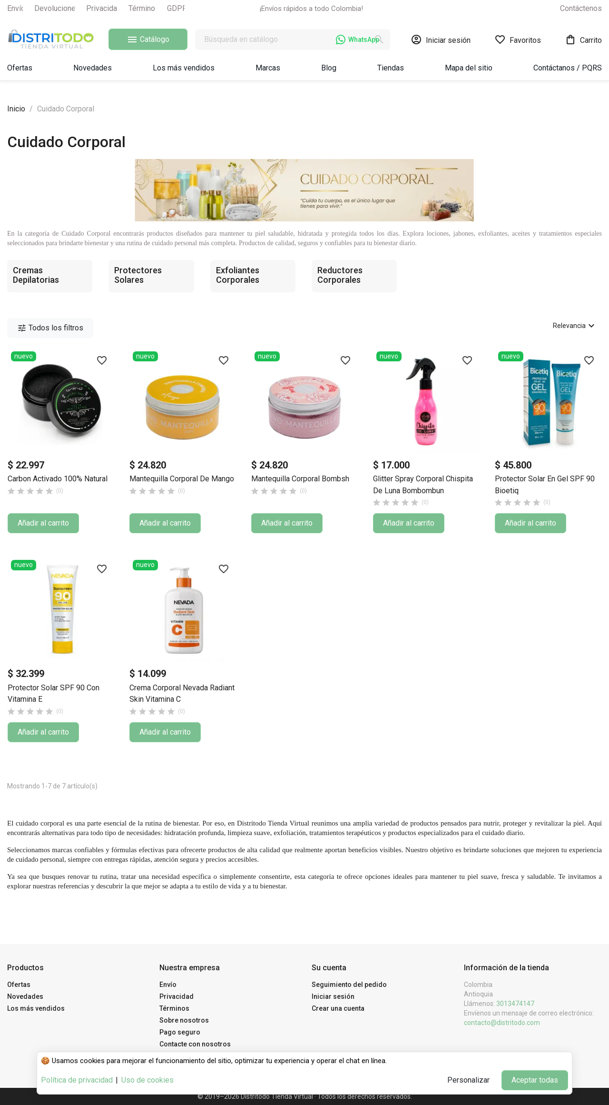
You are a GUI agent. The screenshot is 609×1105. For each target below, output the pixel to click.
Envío (16, 8)
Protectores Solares (138, 275)
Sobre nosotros (184, 1020)
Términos (143, 8)
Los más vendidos (36, 1008)
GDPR (177, 8)
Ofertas (18, 984)
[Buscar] (292, 39)
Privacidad (103, 8)
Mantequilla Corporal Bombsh (300, 478)
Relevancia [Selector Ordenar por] (575, 325)
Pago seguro (179, 1032)
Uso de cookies (147, 1080)
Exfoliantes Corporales (237, 275)
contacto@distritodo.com (502, 1022)
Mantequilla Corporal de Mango (181, 478)
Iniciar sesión (333, 996)
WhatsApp (357, 39)
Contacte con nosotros (195, 1044)
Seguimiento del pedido (349, 984)
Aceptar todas (534, 1080)
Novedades (25, 996)
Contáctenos (581, 8)
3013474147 (515, 1003)
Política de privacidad (77, 1080)
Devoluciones (57, 8)
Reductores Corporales (340, 275)
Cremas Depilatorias (36, 275)
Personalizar (468, 1080)
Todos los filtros (50, 328)
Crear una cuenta (338, 1008)
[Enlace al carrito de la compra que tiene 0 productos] (583, 39)
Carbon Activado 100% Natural (58, 478)
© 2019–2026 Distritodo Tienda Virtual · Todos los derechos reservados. (304, 1096)
